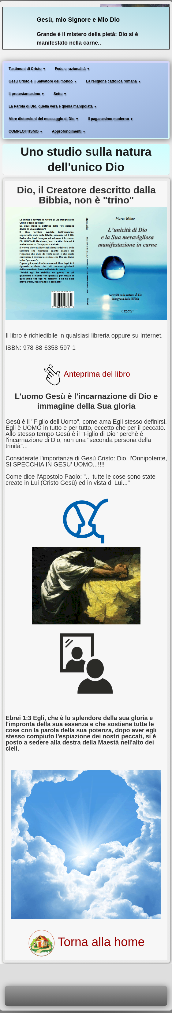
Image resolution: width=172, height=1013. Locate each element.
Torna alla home (86, 942)
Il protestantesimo (26, 94)
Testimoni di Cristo (27, 69)
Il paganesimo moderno (110, 119)
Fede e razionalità (72, 69)
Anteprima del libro (86, 374)
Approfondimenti (68, 131)
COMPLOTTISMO (26, 131)
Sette (60, 94)
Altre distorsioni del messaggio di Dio (44, 119)
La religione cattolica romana (113, 81)
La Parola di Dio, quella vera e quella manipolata (53, 106)
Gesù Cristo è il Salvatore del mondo (43, 81)
